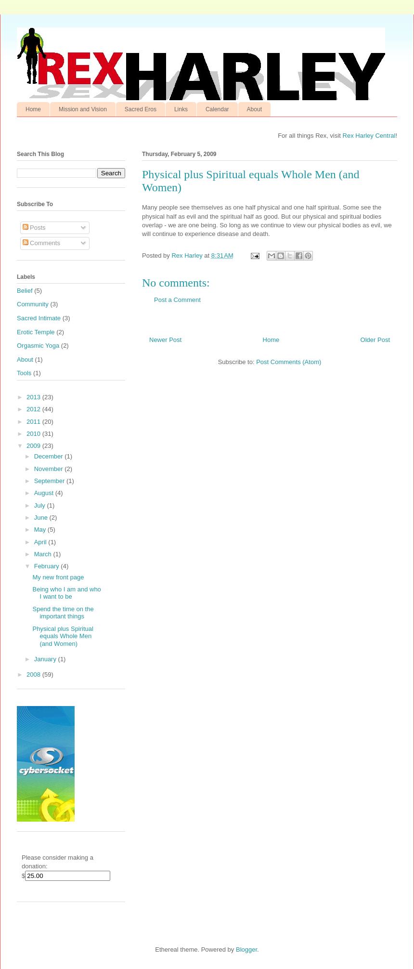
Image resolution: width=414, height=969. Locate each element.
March (43, 554)
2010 (34, 433)
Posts (34, 227)
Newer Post (165, 339)
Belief (25, 290)
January (46, 659)
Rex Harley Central (369, 135)
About (254, 109)
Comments (41, 243)
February (47, 566)
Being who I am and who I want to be (66, 593)
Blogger (246, 949)
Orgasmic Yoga (38, 345)
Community (33, 304)
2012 (34, 409)
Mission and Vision (83, 109)
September (50, 480)
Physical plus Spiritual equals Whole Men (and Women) (62, 636)
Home (33, 109)
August (44, 493)
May (41, 529)
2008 (34, 674)
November (49, 468)
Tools (24, 373)
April (41, 542)
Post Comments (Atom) (288, 362)
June (42, 517)
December (49, 456)
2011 (34, 421)
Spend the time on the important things (62, 612)
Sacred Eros (140, 109)
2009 (34, 445)
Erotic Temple (36, 332)
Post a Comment (177, 299)
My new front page (58, 577)
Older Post (375, 339)
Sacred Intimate (39, 318)
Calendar (217, 109)
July (40, 505)
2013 (34, 397)
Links (181, 109)
